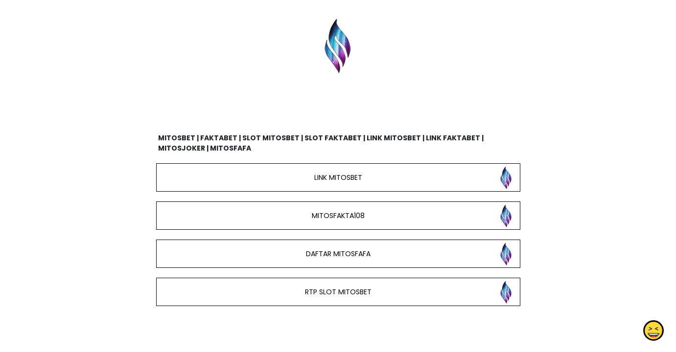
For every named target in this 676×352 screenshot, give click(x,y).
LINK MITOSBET (338, 177)
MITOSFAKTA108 (337, 215)
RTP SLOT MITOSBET (337, 292)
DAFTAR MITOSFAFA (337, 254)
